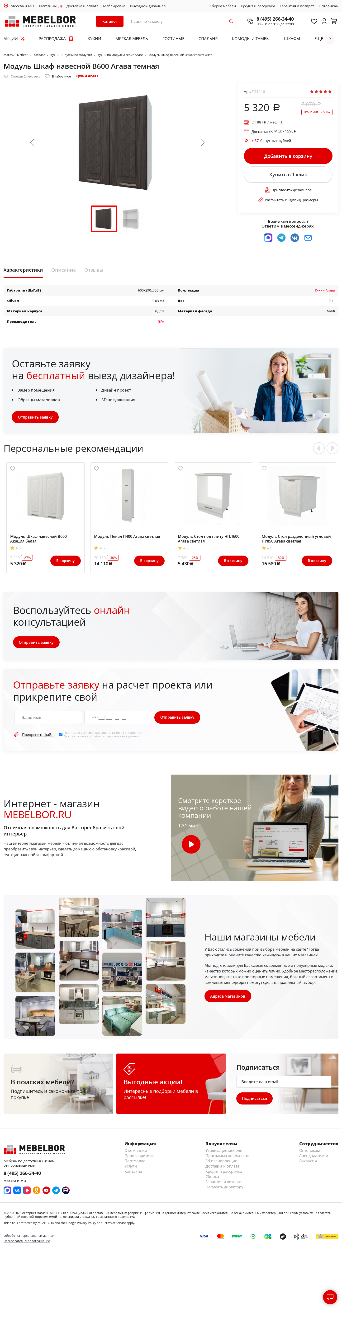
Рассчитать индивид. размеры (288, 201)
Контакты (133, 1173)
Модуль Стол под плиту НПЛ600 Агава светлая (208, 540)
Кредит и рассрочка (258, 6)
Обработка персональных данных (29, 1237)
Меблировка (114, 6)
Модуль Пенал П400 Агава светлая (127, 537)
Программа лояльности (227, 1157)
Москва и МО (22, 6)
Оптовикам (328, 6)
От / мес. (264, 122)
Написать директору (224, 1188)
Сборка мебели (223, 6)
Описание (63, 271)
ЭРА (161, 322)
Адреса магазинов (228, 997)
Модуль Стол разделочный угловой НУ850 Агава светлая (296, 540)
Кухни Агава (87, 76)
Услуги (130, 1167)
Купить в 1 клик (288, 175)
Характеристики (23, 271)
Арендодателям (313, 1157)
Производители (139, 1157)
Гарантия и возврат (297, 6)
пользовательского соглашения (117, 734)
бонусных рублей (271, 140)
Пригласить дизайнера (288, 191)
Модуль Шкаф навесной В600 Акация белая (38, 540)
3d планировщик (221, 1162)
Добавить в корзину (288, 156)
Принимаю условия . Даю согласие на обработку (103, 735)
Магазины (50, 6)
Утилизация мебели (223, 1152)
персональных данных (122, 737)
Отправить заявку (35, 418)
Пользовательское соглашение (27, 1242)
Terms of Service (114, 1224)
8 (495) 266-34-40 (273, 19)
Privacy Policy (86, 1224)
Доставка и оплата (82, 6)
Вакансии (308, 1162)
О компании (135, 1152)
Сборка (212, 1178)
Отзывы (93, 271)
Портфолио (135, 1162)
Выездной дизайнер (148, 6)
